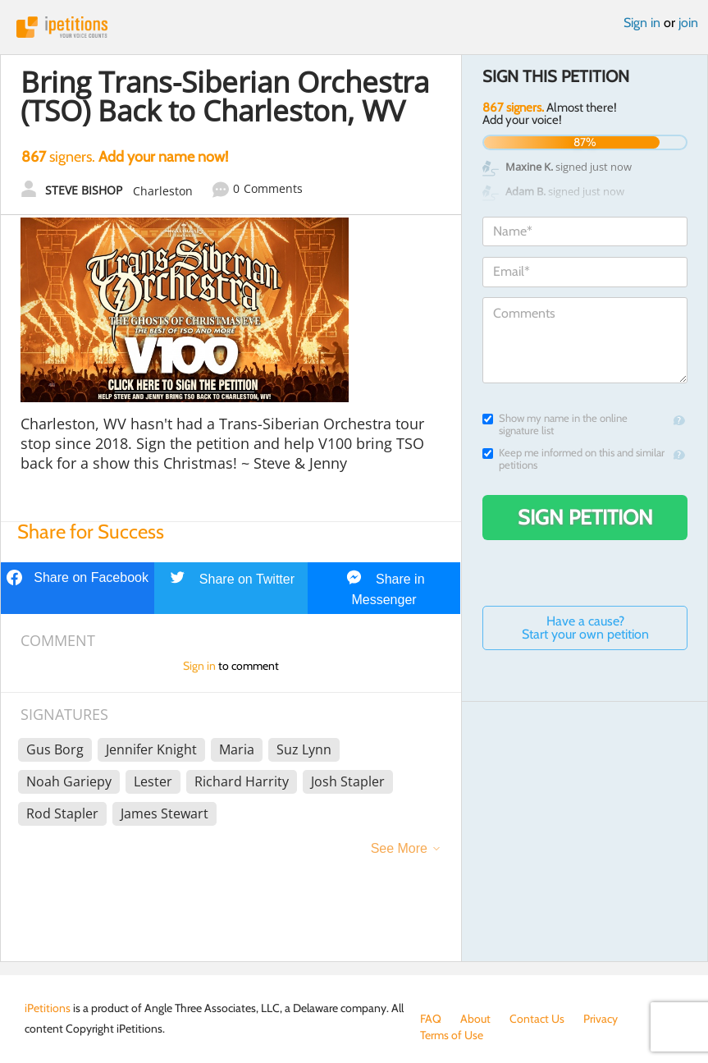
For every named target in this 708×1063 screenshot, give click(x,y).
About (475, 1018)
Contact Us (536, 1018)
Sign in (641, 22)
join (688, 22)
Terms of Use (451, 1035)
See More (399, 848)
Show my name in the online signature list (555, 424)
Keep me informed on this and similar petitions (573, 459)
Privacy (600, 1018)
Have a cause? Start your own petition (585, 627)
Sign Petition (585, 517)
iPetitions (354, 27)
